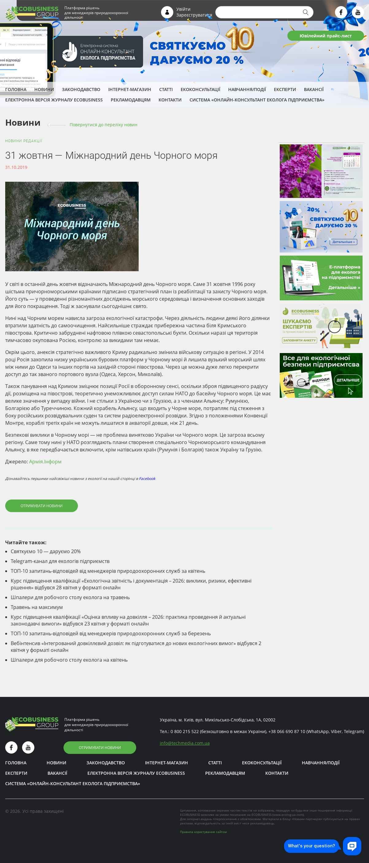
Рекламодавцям (131, 100)
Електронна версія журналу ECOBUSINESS (54, 100)
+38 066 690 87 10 (286, 731)
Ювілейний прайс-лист (326, 36)
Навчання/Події (247, 89)
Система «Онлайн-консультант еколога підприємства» (257, 100)
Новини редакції (23, 141)
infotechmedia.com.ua (185, 743)
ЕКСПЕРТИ (285, 89)
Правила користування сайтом (203, 832)
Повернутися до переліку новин (103, 124)
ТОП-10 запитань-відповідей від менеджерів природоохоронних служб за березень (111, 633)
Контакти (170, 100)
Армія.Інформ (45, 461)
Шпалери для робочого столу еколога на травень (70, 597)
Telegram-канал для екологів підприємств (60, 561)
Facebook (147, 478)
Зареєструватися (194, 15)
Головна (15, 89)
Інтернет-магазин (129, 89)
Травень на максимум (37, 607)
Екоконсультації (200, 89)
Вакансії (314, 89)
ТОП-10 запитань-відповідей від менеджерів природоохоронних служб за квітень (108, 571)
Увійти (183, 9)
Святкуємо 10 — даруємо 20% (46, 551)
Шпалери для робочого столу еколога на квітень (69, 659)
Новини (44, 89)
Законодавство (81, 89)
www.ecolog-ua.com (288, 814)
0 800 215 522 (185, 731)
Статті (166, 89)
